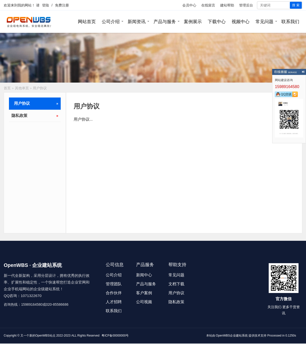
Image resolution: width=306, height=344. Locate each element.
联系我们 (290, 21)
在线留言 (208, 5)
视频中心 (241, 21)
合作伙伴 (114, 293)
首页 (7, 88)
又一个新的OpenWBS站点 (37, 335)
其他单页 (22, 88)
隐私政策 (34, 116)
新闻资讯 (137, 21)
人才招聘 (114, 302)
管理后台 (246, 5)
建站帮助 (227, 5)
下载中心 (217, 21)
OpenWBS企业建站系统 (232, 335)
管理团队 (114, 284)
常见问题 (264, 21)
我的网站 (25, 5)
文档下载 (176, 284)
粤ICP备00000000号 (115, 335)
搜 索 (296, 5)
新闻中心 (144, 275)
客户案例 (144, 293)
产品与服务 (164, 21)
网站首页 (87, 21)
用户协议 (40, 88)
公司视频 (144, 302)
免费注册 (62, 5)
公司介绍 (111, 21)
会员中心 (189, 5)
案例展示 (193, 21)
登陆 (45, 5)
